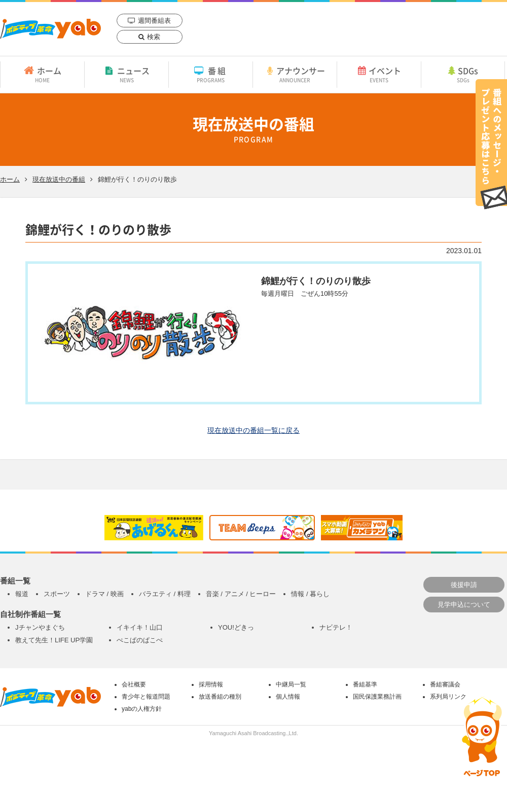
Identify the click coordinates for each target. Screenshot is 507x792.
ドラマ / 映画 (104, 594)
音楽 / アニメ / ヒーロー (241, 594)
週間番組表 (154, 20)
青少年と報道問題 (146, 696)
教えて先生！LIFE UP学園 (54, 640)
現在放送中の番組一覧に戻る (253, 430)
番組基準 (365, 684)
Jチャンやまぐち (40, 627)
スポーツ (57, 594)
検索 (153, 37)
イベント (379, 74)
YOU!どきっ (236, 627)
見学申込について (464, 604)
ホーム (42, 74)
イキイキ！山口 (140, 627)
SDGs (462, 74)
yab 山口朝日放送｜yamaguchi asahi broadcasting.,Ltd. (50, 28)
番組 (210, 74)
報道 (21, 594)
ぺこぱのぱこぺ (140, 640)
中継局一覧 (291, 684)
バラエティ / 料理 (165, 594)
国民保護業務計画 (377, 696)
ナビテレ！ (335, 627)
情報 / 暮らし (310, 594)
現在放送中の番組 (58, 179)
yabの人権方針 (142, 708)
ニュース (126, 74)
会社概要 (134, 684)
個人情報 (288, 696)
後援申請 (464, 585)
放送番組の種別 (220, 696)
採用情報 (211, 684)
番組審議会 (445, 684)
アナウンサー (295, 74)
